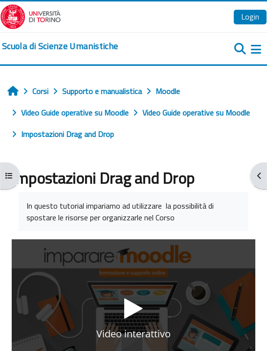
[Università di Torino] (30, 15)
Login (250, 16)
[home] (60, 46)
